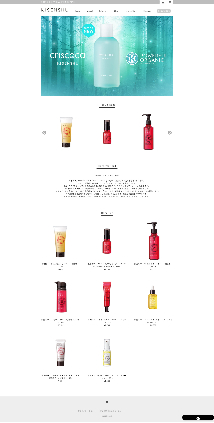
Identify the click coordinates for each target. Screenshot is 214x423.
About (90, 11)
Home (77, 11)
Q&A (116, 11)
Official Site (164, 11)
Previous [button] (44, 134)
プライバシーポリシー (87, 412)
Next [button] (170, 134)
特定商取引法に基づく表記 (110, 412)
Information (130, 11)
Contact (147, 11)
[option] (66, 133)
